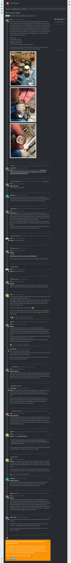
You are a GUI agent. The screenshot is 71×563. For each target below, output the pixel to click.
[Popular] (2, 7)
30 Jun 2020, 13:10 (21, 19)
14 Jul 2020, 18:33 (20, 281)
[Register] (69, 4)
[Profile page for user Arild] (7, 20)
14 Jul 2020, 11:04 (22, 195)
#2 (50, 168)
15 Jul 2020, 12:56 (23, 478)
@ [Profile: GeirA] (12, 326)
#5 (50, 210)
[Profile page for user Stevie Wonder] (7, 350)
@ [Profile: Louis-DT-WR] (14, 186)
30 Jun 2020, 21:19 (24, 168)
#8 (50, 269)
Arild (11, 19)
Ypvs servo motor (22, 436)
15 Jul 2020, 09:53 (20, 413)
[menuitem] (69, 2)
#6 (50, 238)
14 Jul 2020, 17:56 (20, 250)
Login (14, 558)
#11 (50, 324)
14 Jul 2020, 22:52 (20, 369)
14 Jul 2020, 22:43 (20, 324)
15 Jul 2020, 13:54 (24, 517)
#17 (50, 459)
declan (11, 238)
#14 (50, 388)
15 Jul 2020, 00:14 (25, 388)
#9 (50, 281)
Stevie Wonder (13, 349)
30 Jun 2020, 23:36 (21, 183)
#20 (50, 517)
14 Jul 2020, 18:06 (21, 269)
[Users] (2, 10)
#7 (50, 250)
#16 (50, 434)
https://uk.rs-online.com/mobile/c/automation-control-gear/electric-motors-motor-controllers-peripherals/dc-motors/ (28, 171)
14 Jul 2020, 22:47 (25, 349)
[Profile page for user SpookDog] (7, 196)
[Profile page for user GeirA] (7, 295)
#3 (50, 183)
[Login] (69, 2)
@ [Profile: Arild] (11, 170)
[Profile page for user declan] (7, 239)
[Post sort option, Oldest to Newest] (60, 22)
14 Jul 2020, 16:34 (21, 238)
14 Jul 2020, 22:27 (21, 294)
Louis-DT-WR (13, 168)
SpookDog (12, 195)
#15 (50, 413)
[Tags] (2, 4)
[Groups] (2, 13)
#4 (50, 195)
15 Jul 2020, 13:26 (20, 495)
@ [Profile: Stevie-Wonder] (14, 371)
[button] (2, 558)
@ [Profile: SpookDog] (13, 213)
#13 (50, 369)
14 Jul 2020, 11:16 (20, 210)
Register (9, 558)
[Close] (49, 542)
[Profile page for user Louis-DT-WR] (7, 169)
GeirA (11, 294)
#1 (50, 19)
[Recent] (2, 2)
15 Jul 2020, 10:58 (21, 459)
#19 (50, 495)
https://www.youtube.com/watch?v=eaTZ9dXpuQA (23, 256)
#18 (50, 478)
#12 (50, 349)
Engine (8, 15)
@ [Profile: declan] (12, 252)
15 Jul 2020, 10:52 (21, 434)
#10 (50, 294)
